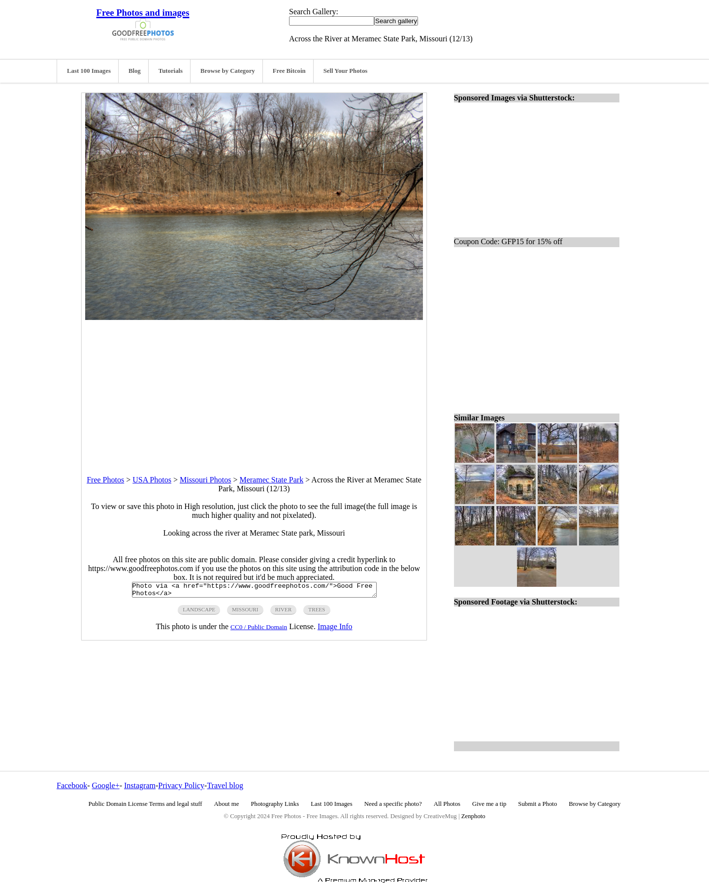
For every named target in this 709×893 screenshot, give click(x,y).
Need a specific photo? (393, 803)
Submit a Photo (537, 803)
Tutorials (171, 70)
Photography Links (275, 803)
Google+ (106, 785)
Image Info (335, 629)
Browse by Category (227, 70)
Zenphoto (473, 816)
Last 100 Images (89, 70)
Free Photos (105, 480)
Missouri (245, 612)
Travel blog (225, 785)
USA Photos (151, 480)
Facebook (72, 785)
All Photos (447, 803)
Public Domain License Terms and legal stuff (145, 803)
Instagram (140, 785)
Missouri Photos (205, 480)
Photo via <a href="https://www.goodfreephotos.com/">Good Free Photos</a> (254, 591)
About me (226, 803)
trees (316, 612)
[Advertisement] (254, 389)
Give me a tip (489, 803)
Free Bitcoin (289, 70)
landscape (199, 612)
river (283, 612)
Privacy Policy (181, 785)
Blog (135, 70)
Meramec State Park (271, 480)
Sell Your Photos (345, 70)
